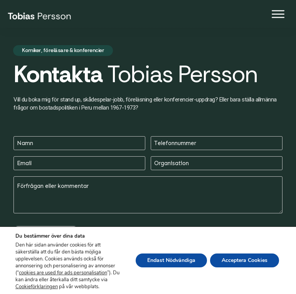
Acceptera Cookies (244, 260)
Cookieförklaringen (36, 286)
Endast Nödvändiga (171, 260)
